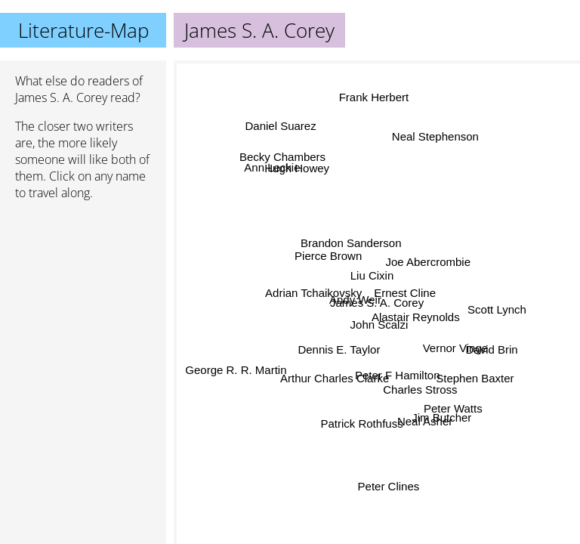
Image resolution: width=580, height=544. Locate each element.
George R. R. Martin (235, 369)
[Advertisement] (83, 292)
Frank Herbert (374, 97)
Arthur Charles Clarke (333, 377)
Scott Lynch (496, 308)
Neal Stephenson (434, 135)
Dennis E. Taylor (339, 350)
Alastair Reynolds (416, 316)
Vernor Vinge (454, 350)
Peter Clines (389, 486)
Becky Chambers (282, 156)
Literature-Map (83, 30)
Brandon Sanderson (348, 244)
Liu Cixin (373, 274)
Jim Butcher (441, 418)
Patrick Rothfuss (362, 423)
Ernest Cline (406, 293)
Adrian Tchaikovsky (314, 293)
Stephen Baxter (475, 376)
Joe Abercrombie (427, 259)
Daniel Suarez (279, 126)
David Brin (491, 351)
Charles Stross (420, 389)
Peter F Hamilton (397, 375)
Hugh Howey (297, 168)
